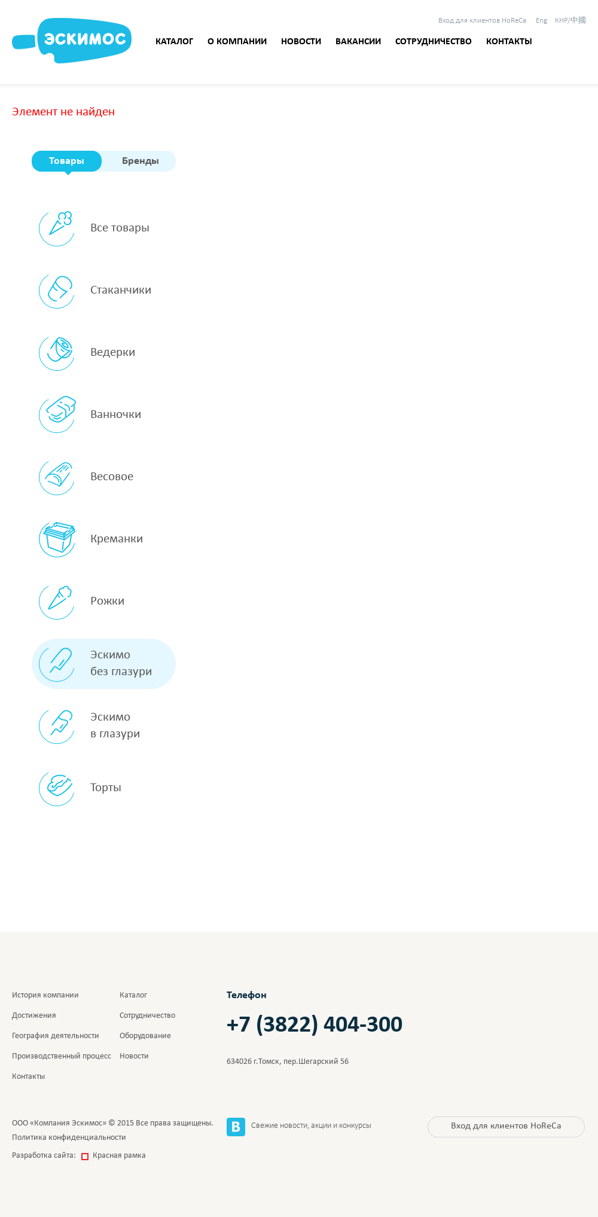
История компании (45, 995)
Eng (541, 21)
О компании (237, 42)
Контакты (509, 42)
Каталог (174, 42)
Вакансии (358, 42)
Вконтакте (236, 1127)
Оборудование (145, 1036)
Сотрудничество (433, 42)
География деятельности (55, 1036)
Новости (301, 42)
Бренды (140, 161)
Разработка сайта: (79, 1156)
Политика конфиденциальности (69, 1137)
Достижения (34, 1015)
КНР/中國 (570, 21)
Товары (66, 161)
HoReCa (482, 21)
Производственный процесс (61, 1056)
